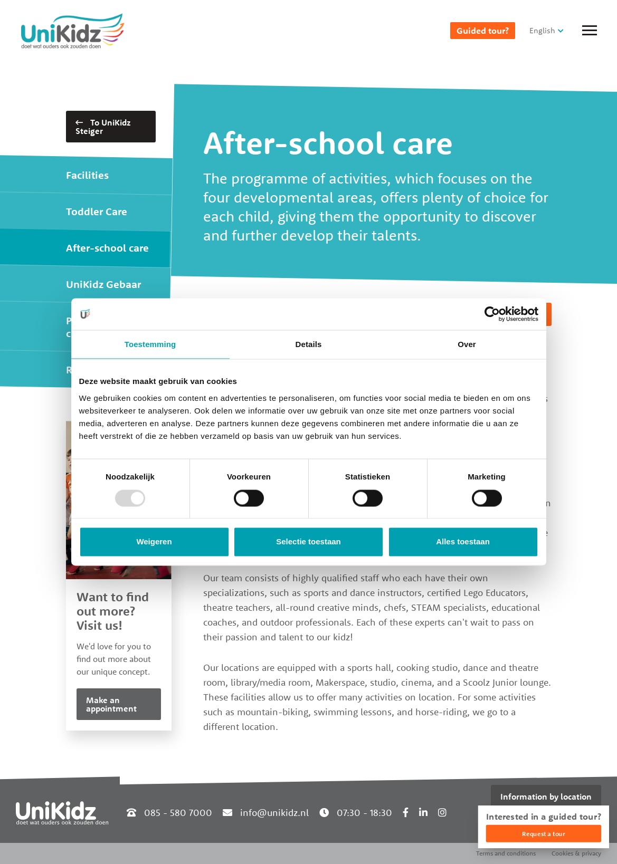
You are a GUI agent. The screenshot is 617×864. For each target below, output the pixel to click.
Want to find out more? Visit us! (113, 611)
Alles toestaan (463, 541)
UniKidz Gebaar (103, 284)
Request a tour (543, 834)
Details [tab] (309, 344)
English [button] (542, 30)
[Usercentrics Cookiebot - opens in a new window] (492, 314)
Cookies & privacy (576, 853)
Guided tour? (483, 30)
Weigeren (154, 541)
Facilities (87, 174)
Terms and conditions (506, 853)
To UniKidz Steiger (103, 126)
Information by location (546, 796)
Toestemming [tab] (150, 344)
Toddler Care (96, 211)
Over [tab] (467, 344)
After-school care (107, 247)
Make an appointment (111, 704)
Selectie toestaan (308, 541)
